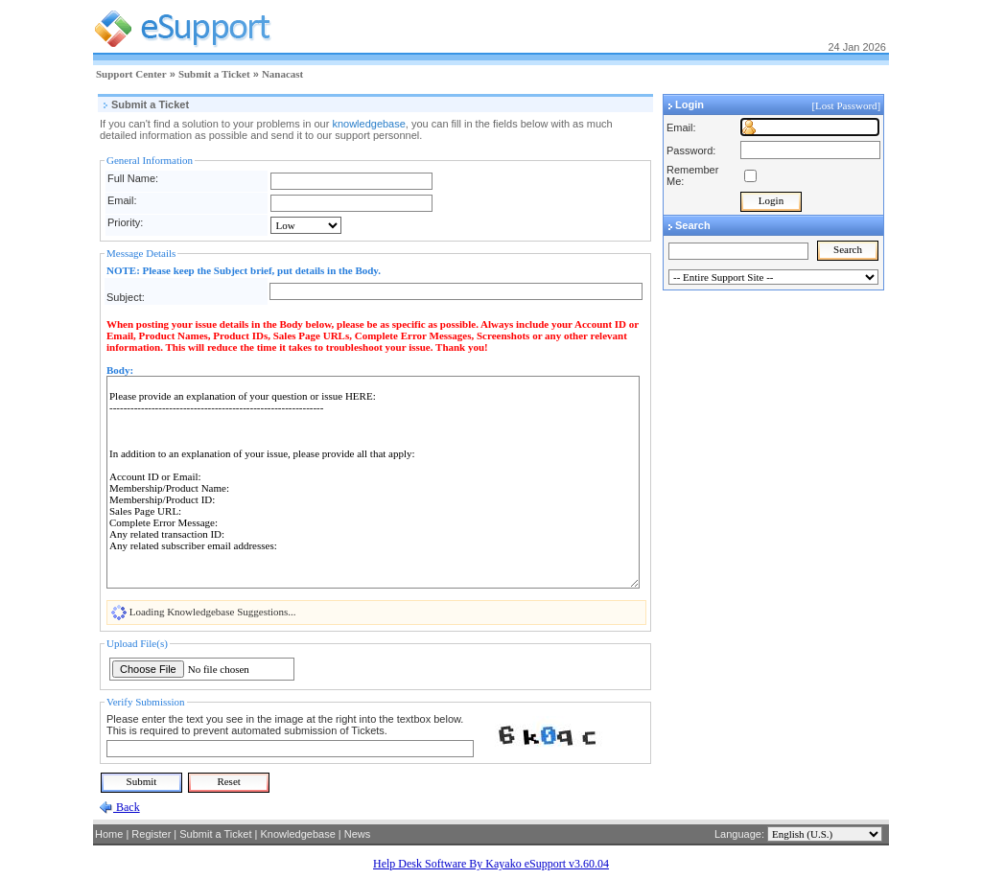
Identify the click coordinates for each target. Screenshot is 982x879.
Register (151, 834)
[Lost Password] (847, 105)
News (357, 834)
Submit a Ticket (214, 74)
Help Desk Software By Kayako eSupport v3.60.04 (491, 863)
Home (109, 834)
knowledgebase (368, 123)
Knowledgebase (297, 834)
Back (126, 807)
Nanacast (282, 74)
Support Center (131, 74)
